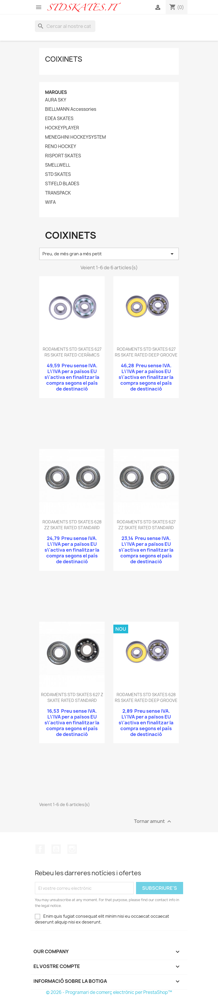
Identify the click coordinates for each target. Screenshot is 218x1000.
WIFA (50, 202)
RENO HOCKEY (60, 146)
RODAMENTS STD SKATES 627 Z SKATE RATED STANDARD (72, 697)
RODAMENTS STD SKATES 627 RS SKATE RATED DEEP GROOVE (146, 352)
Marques (56, 92)
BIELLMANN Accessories (70, 109)
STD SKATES (58, 174)
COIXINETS (63, 59)
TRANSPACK (58, 193)
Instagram (72, 849)
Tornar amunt (153, 821)
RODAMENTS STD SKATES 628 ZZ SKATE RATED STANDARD (71, 524)
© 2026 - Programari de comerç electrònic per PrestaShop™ (109, 992)
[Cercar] (65, 26)
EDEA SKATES (59, 119)
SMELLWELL (57, 165)
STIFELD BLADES (62, 184)
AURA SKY (55, 100)
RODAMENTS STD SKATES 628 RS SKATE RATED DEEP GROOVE (146, 697)
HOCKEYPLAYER (62, 128)
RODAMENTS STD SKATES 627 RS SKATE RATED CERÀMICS (72, 352)
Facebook (40, 849)
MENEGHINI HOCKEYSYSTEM (75, 137)
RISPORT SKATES (63, 156)
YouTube (56, 849)
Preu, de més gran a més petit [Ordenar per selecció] (109, 253)
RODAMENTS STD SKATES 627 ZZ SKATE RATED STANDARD (146, 524)
